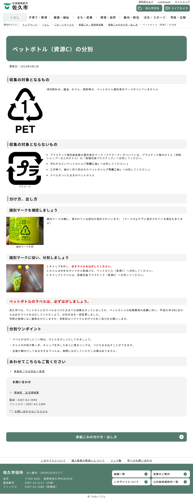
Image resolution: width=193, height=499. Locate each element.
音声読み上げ (146, 1)
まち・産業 (85, 17)
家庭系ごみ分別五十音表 (29, 371)
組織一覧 (119, 474)
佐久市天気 (152, 8)
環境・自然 (108, 17)
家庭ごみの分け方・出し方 (123, 24)
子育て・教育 (38, 17)
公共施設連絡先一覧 (165, 482)
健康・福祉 (61, 17)
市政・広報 (178, 17)
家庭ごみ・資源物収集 (91, 24)
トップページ (30, 24)
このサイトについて (53, 460)
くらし (14, 17)
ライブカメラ (179, 8)
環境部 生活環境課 (26, 392)
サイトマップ (182, 1)
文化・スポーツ (155, 17)
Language (164, 1)
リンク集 (116, 460)
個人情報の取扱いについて (88, 460)
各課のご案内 (161, 474)
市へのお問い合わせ (139, 460)
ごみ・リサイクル (64, 24)
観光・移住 (131, 17)
